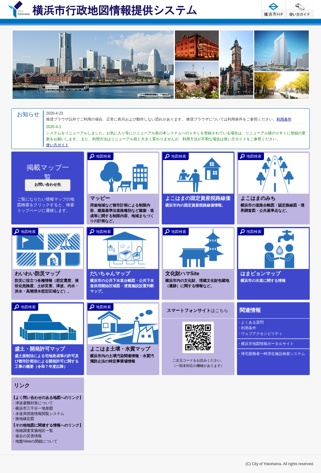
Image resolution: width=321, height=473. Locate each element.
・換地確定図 (23, 419)
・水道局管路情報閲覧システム (38, 413)
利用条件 (284, 119)
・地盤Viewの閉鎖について (34, 441)
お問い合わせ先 (47, 184)
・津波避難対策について (32, 403)
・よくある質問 (250, 322)
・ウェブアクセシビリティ (259, 333)
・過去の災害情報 (27, 436)
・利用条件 (246, 328)
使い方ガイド (300, 9)
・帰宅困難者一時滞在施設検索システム (271, 354)
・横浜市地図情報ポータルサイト (265, 343)
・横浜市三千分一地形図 (32, 408)
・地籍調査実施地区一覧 (32, 430)
